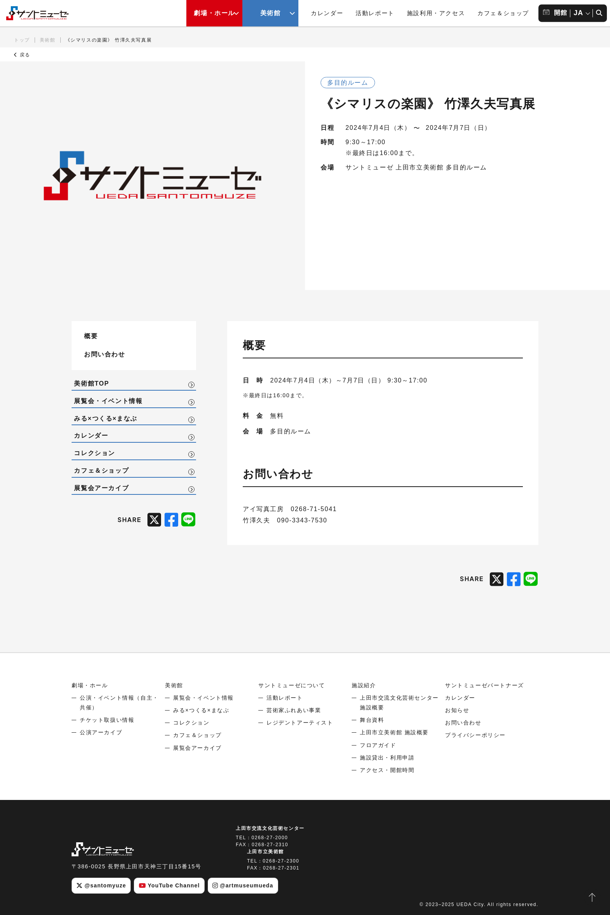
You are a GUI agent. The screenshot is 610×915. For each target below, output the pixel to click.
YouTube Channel (169, 885)
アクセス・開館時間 (387, 770)
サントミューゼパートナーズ (484, 685)
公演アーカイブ (101, 732)
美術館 (48, 40)
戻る (22, 55)
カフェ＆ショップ (503, 13)
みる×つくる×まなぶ (105, 418)
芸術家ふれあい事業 (293, 710)
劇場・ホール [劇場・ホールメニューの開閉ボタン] (214, 13)
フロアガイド (378, 745)
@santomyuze (101, 885)
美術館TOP (91, 383)
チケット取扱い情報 (107, 720)
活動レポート (375, 13)
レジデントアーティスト (299, 722)
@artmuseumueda (242, 885)
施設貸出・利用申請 (387, 757)
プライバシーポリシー (475, 735)
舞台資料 (372, 720)
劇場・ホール (90, 685)
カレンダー (327, 13)
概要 (91, 336)
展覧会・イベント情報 (108, 401)
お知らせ (457, 710)
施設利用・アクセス (436, 13)
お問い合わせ (104, 354)
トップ (22, 40)
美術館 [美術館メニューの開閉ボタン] (270, 13)
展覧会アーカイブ (101, 488)
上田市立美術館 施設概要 (394, 732)
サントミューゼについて (291, 685)
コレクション (94, 453)
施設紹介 (364, 685)
